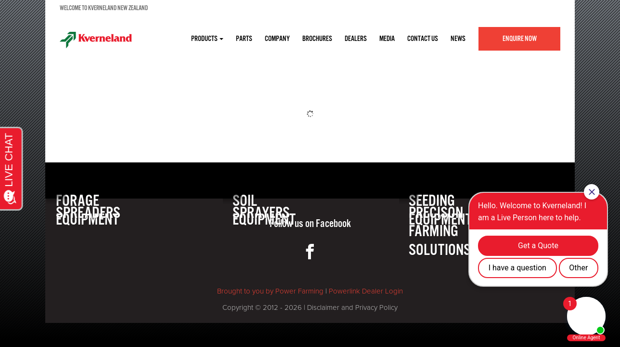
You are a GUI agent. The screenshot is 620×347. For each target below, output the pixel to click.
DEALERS (356, 38)
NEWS (458, 38)
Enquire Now (520, 38)
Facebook (333, 224)
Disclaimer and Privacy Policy (352, 307)
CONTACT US (422, 38)
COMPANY (277, 38)
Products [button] (207, 38)
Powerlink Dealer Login (366, 291)
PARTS (244, 38)
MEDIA (387, 38)
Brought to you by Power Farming (270, 291)
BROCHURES (317, 38)
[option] (310, 66)
